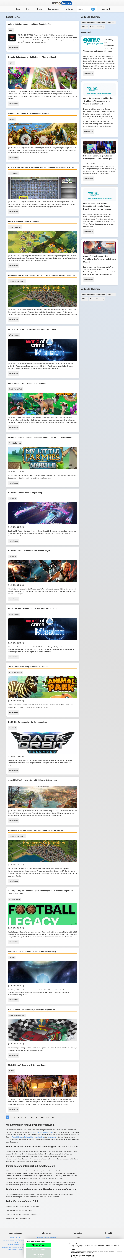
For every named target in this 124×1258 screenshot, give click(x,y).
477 (37, 1117)
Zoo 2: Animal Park (15, 389)
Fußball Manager (17, 1137)
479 (48, 1117)
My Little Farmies (15, 443)
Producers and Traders (17, 281)
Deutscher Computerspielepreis (94, 22)
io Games (69, 9)
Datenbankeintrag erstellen (46, 1237)
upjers (11, 30)
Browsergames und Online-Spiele (42, 1132)
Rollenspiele (28, 1137)
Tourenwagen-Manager (17, 1015)
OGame (12, 957)
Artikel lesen (13, 47)
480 (53, 1117)
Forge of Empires (15, 227)
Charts (39, 9)
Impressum (108, 1237)
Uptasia (11, 63)
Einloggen (105, 9)
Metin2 (11, 1071)
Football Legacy (14, 899)
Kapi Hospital (13, 173)
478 (42, 1117)
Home (18, 9)
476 (32, 1117)
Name (77, 1237)
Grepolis (12, 119)
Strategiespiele (39, 1137)
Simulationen (52, 1137)
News (28, 9)
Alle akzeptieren (38, 1245)
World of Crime (14, 335)
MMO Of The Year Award (15, 1245)
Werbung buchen (15, 1237)
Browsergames (53, 9)
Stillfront (111, 22)
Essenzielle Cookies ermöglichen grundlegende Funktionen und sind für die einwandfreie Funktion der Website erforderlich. (94, 1245)
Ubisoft (85, 27)
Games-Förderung (97, 27)
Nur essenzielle (38, 1250)
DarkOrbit (12, 498)
